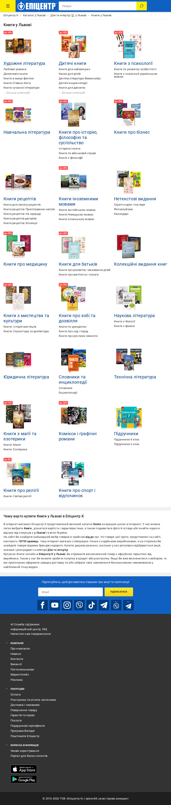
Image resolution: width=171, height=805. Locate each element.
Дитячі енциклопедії (73, 83)
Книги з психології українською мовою (135, 75)
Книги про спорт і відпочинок (77, 493)
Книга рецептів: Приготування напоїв (29, 209)
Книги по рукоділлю (73, 326)
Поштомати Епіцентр (25, 736)
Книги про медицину (25, 264)
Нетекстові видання (135, 198)
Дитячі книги (72, 63)
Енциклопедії (68, 392)
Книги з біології (124, 321)
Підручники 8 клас (126, 439)
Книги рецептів (20, 198)
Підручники (126, 433)
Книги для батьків (78, 264)
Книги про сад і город (73, 331)
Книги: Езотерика (15, 449)
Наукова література (134, 315)
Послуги (16, 720)
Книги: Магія (12, 444)
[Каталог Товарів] (8, 6)
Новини (16, 653)
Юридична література (26, 377)
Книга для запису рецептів (22, 204)
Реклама (17, 679)
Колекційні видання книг (140, 264)
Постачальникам (22, 669)
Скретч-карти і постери (129, 204)
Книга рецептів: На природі (22, 213)
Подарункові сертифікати (28, 725)
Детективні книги (16, 73)
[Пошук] (141, 6)
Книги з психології (133, 63)
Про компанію (20, 648)
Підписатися (118, 591)
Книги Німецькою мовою (76, 214)
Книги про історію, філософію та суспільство (78, 137)
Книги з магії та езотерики (20, 436)
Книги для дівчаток (72, 87)
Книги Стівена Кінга (17, 83)
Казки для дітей (70, 73)
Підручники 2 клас (126, 444)
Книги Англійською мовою (77, 210)
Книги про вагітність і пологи (79, 274)
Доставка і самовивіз (25, 704)
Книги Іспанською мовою (76, 219)
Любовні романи (15, 69)
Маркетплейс (20, 674)
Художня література (24, 63)
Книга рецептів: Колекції (20, 223)
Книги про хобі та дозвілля (77, 318)
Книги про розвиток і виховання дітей (84, 270)
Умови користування (25, 750)
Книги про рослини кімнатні (78, 336)
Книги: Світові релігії (17, 496)
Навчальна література (27, 132)
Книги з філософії (71, 157)
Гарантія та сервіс (23, 715)
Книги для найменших (74, 69)
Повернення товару (24, 710)
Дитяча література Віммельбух (80, 78)
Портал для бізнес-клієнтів (29, 756)
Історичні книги (69, 148)
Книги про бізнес (132, 132)
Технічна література (135, 377)
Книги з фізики (124, 326)
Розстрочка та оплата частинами (33, 699)
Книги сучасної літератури (21, 87)
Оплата (16, 694)
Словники (66, 388)
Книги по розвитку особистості (135, 69)
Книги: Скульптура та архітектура (26, 331)
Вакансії (16, 664)
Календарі (121, 213)
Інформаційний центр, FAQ (29, 629)
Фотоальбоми (123, 209)
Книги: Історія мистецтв (20, 326)
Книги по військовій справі (77, 153)
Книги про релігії (21, 490)
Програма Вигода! (23, 730)
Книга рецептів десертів (20, 218)
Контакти (17, 659)
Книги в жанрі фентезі (19, 78)
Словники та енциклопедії (73, 379)
